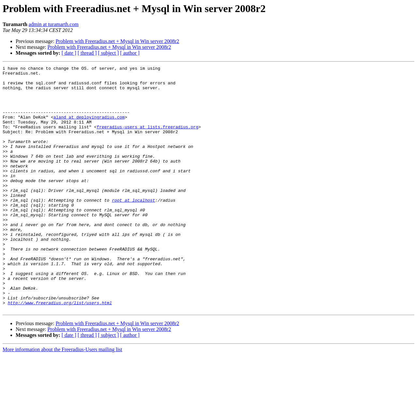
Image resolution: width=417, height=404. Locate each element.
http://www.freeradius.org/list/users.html (60, 351)
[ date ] (69, 53)
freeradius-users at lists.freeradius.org (147, 139)
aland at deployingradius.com (88, 128)
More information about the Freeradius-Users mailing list (62, 398)
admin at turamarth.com (54, 24)
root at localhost (133, 227)
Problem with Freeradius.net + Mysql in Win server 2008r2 (117, 41)
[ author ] (130, 53)
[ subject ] (108, 53)
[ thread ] (87, 53)
